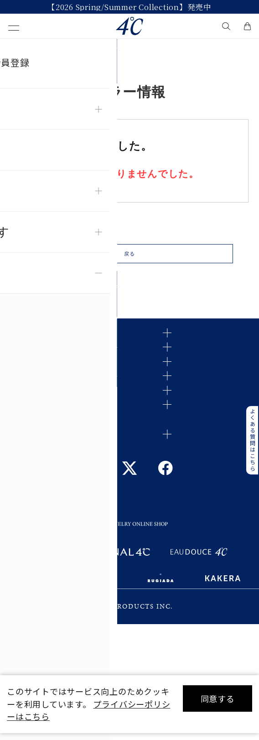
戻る (129, 261)
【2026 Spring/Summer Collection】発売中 (129, 7)
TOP (15, 49)
